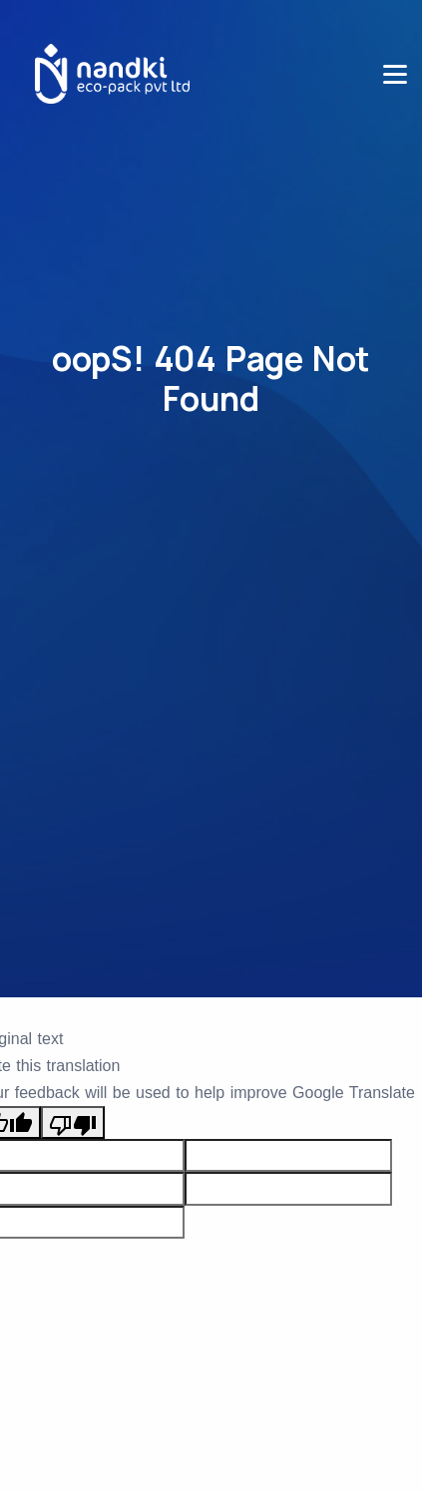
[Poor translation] (73, 1122)
